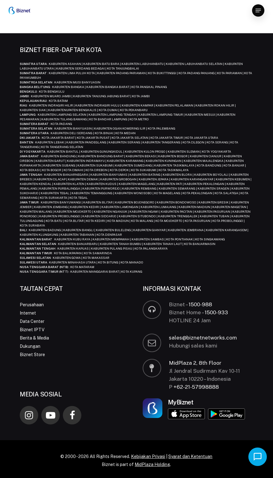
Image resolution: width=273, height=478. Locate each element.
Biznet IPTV (32, 329)
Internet (28, 313)
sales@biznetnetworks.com (203, 338)
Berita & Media (34, 337)
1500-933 (216, 312)
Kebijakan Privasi (148, 456)
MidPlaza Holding (152, 464)
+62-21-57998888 (196, 387)
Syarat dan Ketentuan (190, 456)
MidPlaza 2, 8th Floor (195, 363)
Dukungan (30, 346)
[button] (258, 10)
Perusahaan (32, 304)
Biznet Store (32, 354)
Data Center (32, 321)
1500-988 (200, 304)
